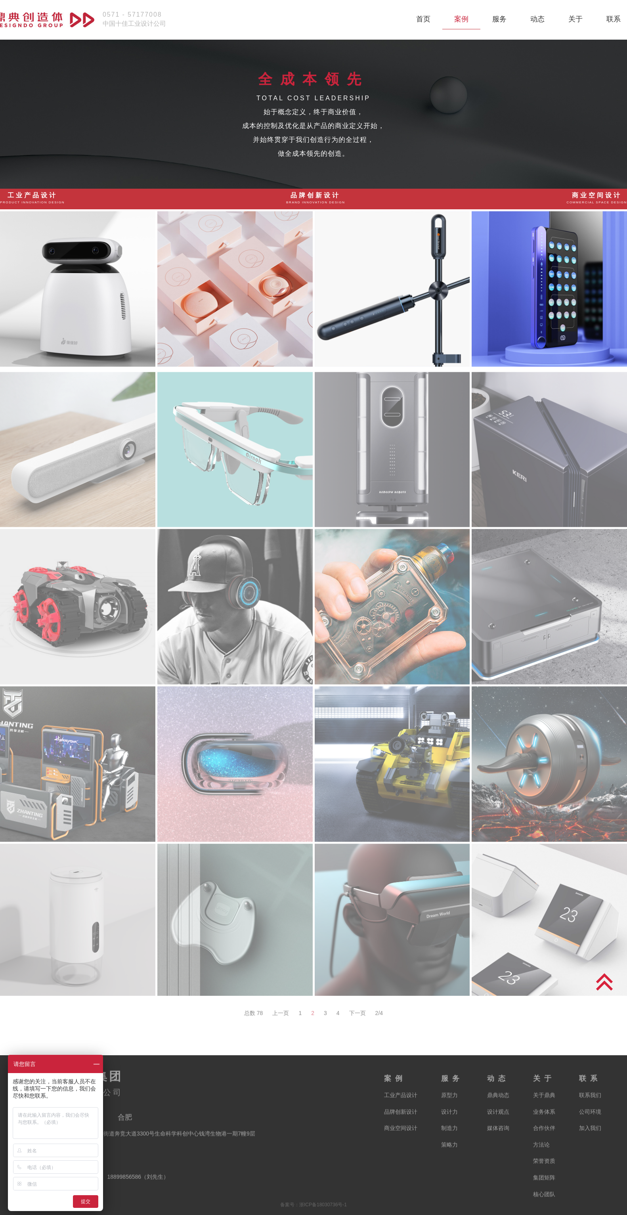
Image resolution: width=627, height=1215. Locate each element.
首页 (423, 19)
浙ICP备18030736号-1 (323, 1204)
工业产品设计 (32, 198)
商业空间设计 (597, 198)
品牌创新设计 (315, 198)
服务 (499, 19)
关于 (575, 19)
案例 (461, 19)
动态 (537, 19)
